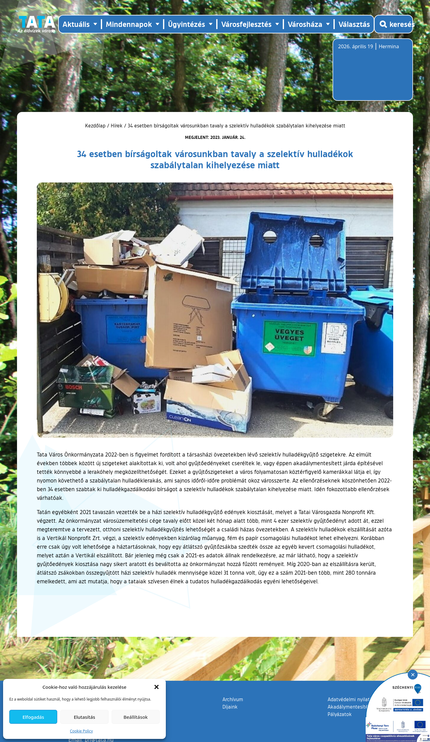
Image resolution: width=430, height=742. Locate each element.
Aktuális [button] (76, 24)
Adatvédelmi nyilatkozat (355, 699)
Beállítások (135, 717)
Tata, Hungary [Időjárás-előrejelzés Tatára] (372, 73)
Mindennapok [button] (129, 24)
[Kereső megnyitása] (393, 24)
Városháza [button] (305, 24)
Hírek (117, 125)
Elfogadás (33, 717)
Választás (354, 24)
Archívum (232, 699)
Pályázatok (340, 714)
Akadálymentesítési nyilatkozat (363, 707)
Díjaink (230, 707)
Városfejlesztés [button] (246, 24)
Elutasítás (84, 717)
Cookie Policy (81, 731)
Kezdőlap (96, 125)
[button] (156, 687)
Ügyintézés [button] (186, 24)
